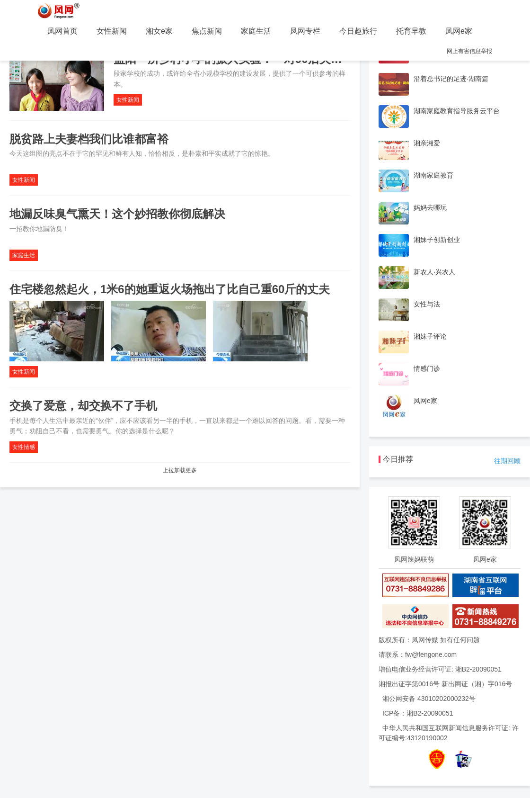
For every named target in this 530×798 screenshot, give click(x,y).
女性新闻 (112, 31)
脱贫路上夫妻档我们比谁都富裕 (88, 139)
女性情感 (23, 447)
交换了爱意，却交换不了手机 (83, 405)
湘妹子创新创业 (437, 239)
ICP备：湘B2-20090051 (417, 713)
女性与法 (427, 304)
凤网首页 (62, 31)
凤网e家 (458, 31)
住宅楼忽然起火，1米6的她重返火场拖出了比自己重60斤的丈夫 (169, 289)
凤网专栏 (305, 31)
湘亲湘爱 (427, 143)
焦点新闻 (207, 31)
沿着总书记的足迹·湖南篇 (451, 78)
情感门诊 (427, 368)
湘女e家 (159, 31)
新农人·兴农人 (434, 272)
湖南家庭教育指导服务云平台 (457, 111)
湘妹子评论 (430, 336)
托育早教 (411, 31)
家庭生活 (256, 31)
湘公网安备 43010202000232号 (429, 698)
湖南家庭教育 (433, 175)
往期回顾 (507, 461)
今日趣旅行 (358, 31)
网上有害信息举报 (469, 51)
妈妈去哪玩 (430, 207)
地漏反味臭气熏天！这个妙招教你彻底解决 (117, 213)
